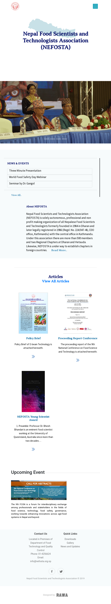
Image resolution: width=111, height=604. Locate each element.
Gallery (70, 543)
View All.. (16, 195)
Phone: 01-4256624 (41, 554)
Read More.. (59, 250)
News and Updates (70, 546)
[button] (8, 109)
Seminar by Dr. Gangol (22, 183)
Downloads (70, 539)
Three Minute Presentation (25, 170)
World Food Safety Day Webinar (27, 177)
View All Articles (55, 281)
